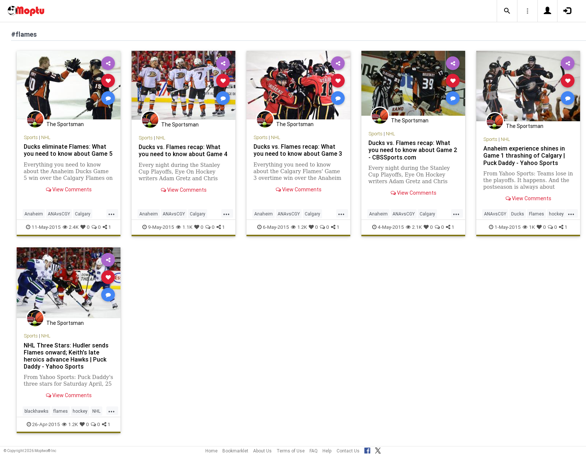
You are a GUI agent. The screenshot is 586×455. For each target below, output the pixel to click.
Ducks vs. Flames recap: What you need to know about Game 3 (298, 150)
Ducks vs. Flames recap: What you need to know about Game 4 (183, 150)
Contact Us (348, 451)
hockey (556, 214)
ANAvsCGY (59, 214)
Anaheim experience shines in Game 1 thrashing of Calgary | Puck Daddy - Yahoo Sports (524, 155)
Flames (536, 214)
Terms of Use (291, 451)
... (111, 213)
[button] (507, 11)
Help (327, 451)
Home (211, 451)
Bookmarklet (235, 451)
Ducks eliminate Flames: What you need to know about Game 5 (68, 150)
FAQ (313, 451)
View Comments (69, 189)
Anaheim (33, 214)
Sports (31, 137)
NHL (45, 137)
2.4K (71, 227)
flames (60, 411)
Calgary (82, 214)
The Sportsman (65, 124)
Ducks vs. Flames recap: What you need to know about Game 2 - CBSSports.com (412, 150)
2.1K (414, 227)
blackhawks (36, 411)
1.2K (299, 227)
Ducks (517, 214)
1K (529, 227)
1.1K (184, 227)
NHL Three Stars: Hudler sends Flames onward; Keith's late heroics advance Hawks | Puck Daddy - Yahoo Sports (66, 356)
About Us (262, 451)
